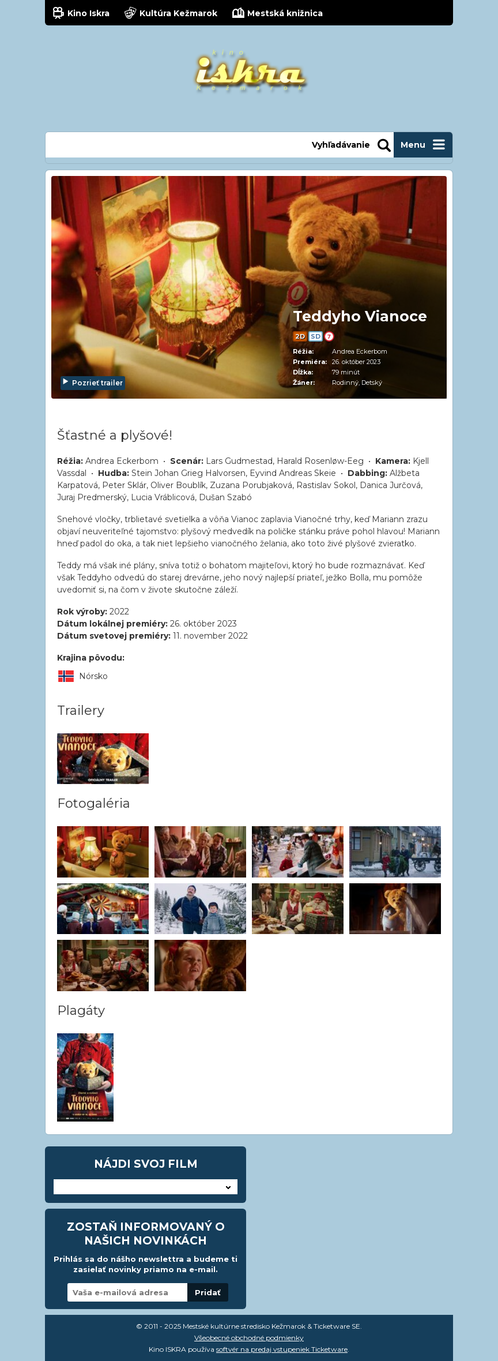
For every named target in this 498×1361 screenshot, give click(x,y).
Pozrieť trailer (92, 382)
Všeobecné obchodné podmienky (249, 1337)
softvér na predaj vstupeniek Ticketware (282, 1349)
